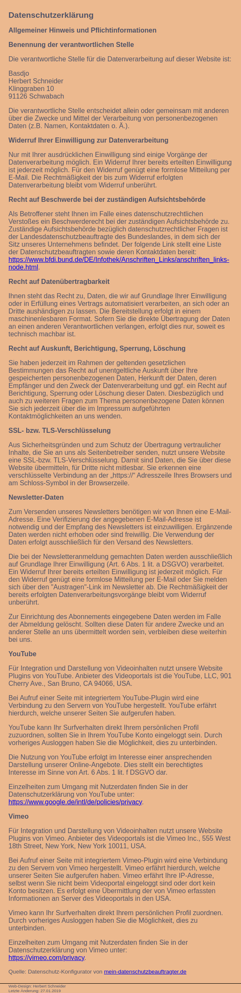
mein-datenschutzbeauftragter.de (145, 971)
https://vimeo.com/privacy (46, 957)
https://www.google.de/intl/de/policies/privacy (75, 802)
